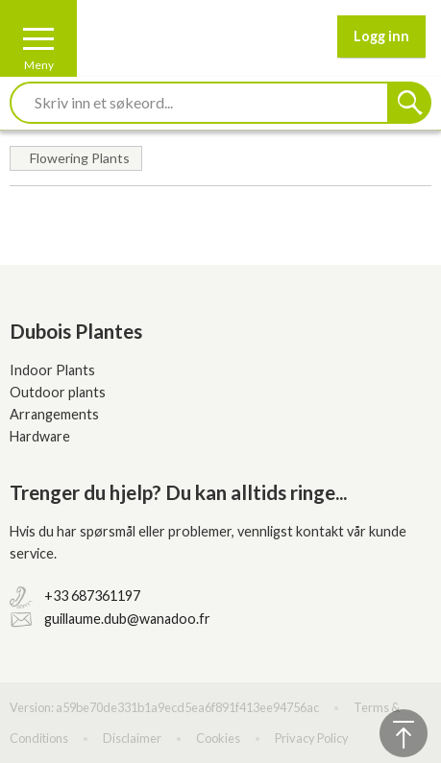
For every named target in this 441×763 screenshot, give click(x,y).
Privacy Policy (312, 738)
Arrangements (54, 414)
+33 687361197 (92, 595)
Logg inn (381, 36)
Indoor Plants (52, 370)
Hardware (40, 436)
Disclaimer (132, 738)
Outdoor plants (58, 392)
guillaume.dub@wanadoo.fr (127, 618)
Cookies (218, 738)
